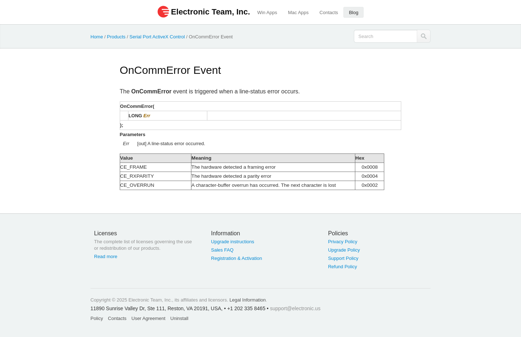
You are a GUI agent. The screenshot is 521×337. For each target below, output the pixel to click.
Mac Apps (298, 12)
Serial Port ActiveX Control (157, 36)
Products (116, 36)
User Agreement (148, 318)
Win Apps (267, 12)
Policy (96, 318)
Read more (105, 256)
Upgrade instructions (232, 241)
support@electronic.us (295, 308)
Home (96, 36)
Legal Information (247, 300)
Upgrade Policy (344, 250)
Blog (353, 12)
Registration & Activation (236, 258)
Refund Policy (342, 266)
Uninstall (179, 318)
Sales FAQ (222, 250)
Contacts (328, 12)
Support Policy (343, 258)
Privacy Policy (342, 241)
